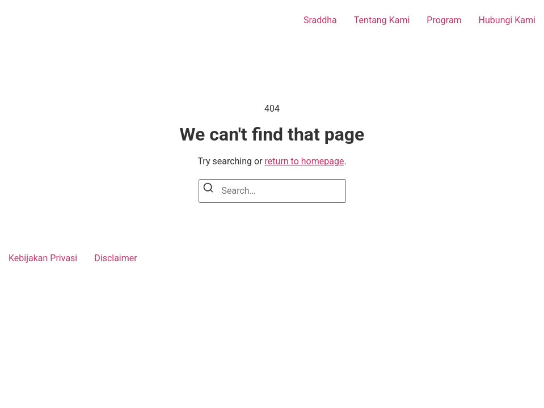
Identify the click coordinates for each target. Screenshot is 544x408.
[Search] (208, 189)
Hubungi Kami (507, 20)
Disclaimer (115, 258)
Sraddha (320, 20)
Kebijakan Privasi (43, 258)
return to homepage (304, 161)
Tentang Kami (382, 20)
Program (444, 20)
